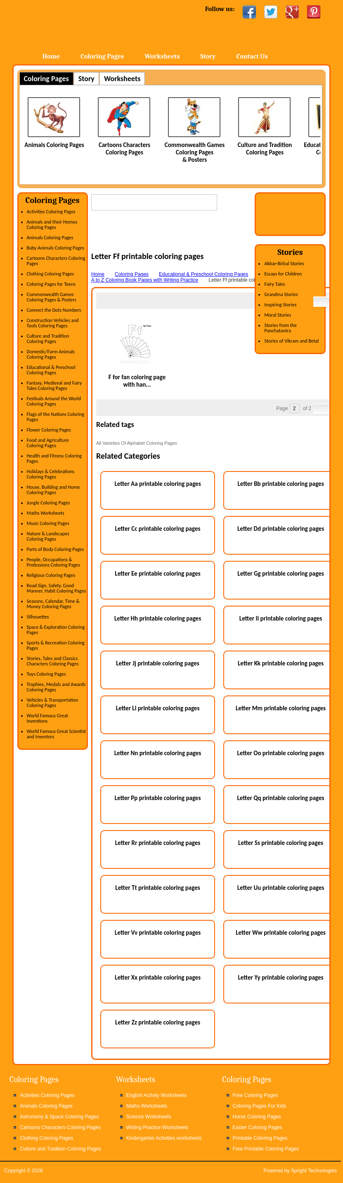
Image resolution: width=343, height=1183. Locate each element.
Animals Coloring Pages (54, 145)
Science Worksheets (148, 1117)
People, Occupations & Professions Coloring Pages (53, 562)
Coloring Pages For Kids (259, 1106)
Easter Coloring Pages (257, 1127)
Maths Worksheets (45, 513)
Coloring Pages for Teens (51, 284)
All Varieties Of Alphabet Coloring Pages (136, 443)
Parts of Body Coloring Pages (55, 549)
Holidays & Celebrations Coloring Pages (51, 474)
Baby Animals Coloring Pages (55, 248)
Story (207, 56)
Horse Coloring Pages (257, 1117)
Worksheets (162, 56)
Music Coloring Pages (48, 523)
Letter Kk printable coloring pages (281, 663)
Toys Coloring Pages (46, 674)
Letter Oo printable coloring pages (280, 753)
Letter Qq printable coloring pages (280, 798)
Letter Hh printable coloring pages (157, 618)
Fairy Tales (274, 284)
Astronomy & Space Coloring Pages (59, 1117)
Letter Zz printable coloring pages (157, 1022)
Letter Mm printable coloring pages (281, 708)
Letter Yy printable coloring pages (280, 977)
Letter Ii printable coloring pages (280, 618)
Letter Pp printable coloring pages (158, 798)
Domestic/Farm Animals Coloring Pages (51, 354)
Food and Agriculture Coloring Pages (48, 442)
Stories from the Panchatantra (280, 328)
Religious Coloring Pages (51, 575)
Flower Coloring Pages (49, 430)
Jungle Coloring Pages (48, 503)
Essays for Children (283, 274)
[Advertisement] (187, 238)
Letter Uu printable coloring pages (280, 887)
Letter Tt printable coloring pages (157, 887)
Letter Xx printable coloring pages (158, 977)
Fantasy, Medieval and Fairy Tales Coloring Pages (54, 385)
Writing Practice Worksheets (157, 1127)
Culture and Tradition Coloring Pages (265, 148)
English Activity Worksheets (156, 1095)
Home (79, 24)
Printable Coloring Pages (260, 1138)
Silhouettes (38, 617)
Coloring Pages (102, 56)
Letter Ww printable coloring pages (281, 932)
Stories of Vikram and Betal (291, 341)
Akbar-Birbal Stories (284, 263)
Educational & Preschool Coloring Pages (51, 370)
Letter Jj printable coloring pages (157, 663)
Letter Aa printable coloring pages (157, 484)
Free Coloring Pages (255, 1095)
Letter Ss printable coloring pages (280, 843)
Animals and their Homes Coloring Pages (52, 224)
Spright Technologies (314, 1171)
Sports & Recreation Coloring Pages (56, 645)
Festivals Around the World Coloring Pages (54, 401)
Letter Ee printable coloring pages (157, 573)
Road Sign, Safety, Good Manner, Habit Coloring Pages (56, 588)
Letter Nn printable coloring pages (157, 753)
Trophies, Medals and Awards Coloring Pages (56, 687)
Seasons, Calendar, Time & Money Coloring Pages (53, 603)
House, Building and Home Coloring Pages (53, 489)
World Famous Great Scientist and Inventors (56, 734)
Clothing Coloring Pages (50, 274)
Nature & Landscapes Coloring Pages (48, 536)
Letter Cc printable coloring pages (158, 528)
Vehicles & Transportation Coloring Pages (52, 702)
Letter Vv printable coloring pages (158, 932)
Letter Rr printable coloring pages (158, 843)
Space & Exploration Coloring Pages (56, 629)
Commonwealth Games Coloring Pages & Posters (195, 152)
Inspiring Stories (280, 305)
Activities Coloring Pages (51, 212)
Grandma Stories (281, 294)
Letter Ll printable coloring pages (158, 708)
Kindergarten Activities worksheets (164, 1138)
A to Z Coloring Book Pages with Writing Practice (144, 280)
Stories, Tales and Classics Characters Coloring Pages (53, 661)
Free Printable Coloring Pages (266, 1149)
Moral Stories (277, 315)
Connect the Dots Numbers (54, 310)
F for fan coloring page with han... (137, 380)
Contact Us (252, 56)
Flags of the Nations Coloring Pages (56, 416)
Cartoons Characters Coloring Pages (124, 148)
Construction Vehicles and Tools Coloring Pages (53, 323)
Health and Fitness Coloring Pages (54, 458)
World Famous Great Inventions (47, 718)
